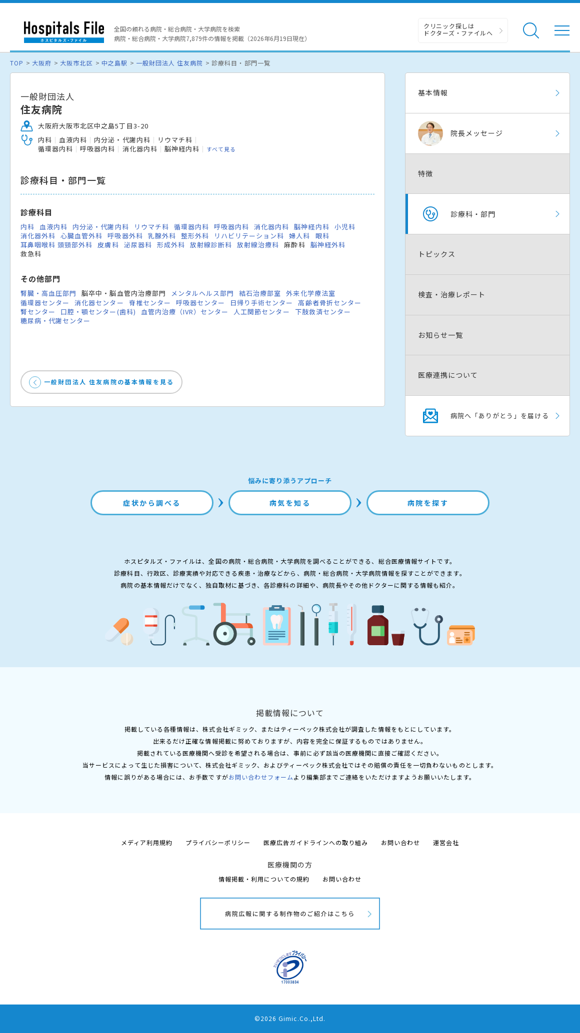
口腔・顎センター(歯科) (98, 311)
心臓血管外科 (81, 235)
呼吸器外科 (125, 235)
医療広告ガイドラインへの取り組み (316, 842)
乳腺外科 (162, 235)
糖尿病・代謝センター (55, 320)
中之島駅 (115, 62)
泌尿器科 (138, 244)
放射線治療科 (258, 244)
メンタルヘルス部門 (202, 293)
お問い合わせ (400, 842)
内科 (27, 226)
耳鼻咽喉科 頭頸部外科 (56, 244)
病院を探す (428, 503)
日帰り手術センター (261, 302)
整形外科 (195, 235)
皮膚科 (108, 244)
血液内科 (54, 226)
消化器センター (99, 302)
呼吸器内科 (231, 226)
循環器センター (45, 302)
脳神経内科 (311, 226)
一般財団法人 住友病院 (169, 62)
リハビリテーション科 (249, 235)
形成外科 (171, 244)
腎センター (38, 311)
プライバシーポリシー (218, 842)
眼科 (323, 235)
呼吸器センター (200, 302)
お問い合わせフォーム (261, 777)
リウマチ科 (151, 226)
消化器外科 (38, 235)
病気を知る (290, 503)
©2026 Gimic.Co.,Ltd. (290, 1018)
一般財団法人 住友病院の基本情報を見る (109, 381)
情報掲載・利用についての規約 (264, 879)
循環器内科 (191, 226)
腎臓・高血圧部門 (48, 293)
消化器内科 (271, 226)
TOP (17, 62)
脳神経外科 (328, 244)
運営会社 (446, 842)
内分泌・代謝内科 (100, 226)
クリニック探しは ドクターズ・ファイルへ (458, 29)
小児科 (345, 226)
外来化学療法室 (310, 293)
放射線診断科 (211, 244)
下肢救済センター (323, 311)
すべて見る (221, 149)
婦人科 (299, 235)
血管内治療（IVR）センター (185, 311)
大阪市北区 (76, 62)
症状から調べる (152, 503)
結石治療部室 (260, 293)
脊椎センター (150, 302)
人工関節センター (262, 311)
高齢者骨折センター (329, 302)
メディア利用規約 (146, 842)
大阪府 (42, 62)
